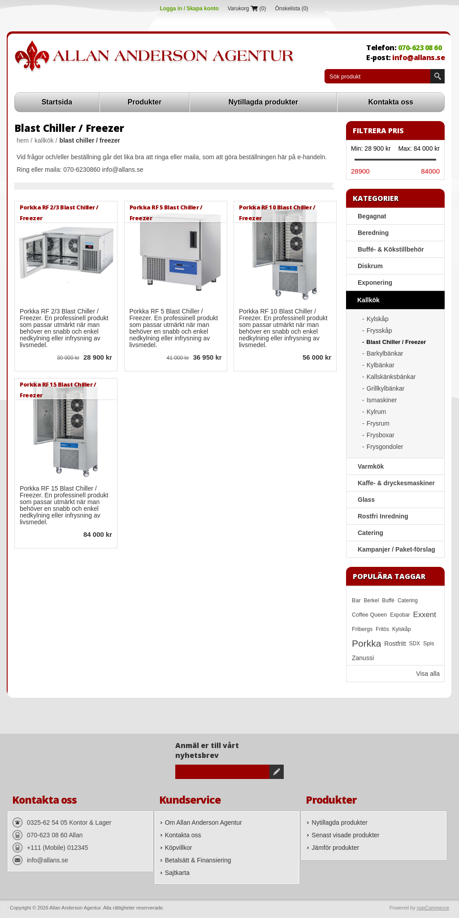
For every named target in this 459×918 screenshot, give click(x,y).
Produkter (145, 102)
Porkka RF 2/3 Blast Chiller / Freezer (59, 212)
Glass (366, 499)
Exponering (375, 282)
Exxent (424, 614)
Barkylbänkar (385, 353)
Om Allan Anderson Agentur (203, 822)
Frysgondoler (385, 446)
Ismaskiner (382, 400)
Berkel (371, 600)
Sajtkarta (177, 872)
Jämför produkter (335, 847)
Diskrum (370, 266)
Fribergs (362, 629)
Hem (23, 140)
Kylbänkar (380, 365)
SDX (414, 643)
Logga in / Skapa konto (189, 8)
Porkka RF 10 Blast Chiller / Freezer (277, 212)
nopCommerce (433, 907)
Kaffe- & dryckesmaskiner (396, 483)
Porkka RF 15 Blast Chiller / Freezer (58, 389)
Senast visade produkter (345, 835)
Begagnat (372, 216)
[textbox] (377, 76)
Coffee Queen (369, 615)
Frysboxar (380, 435)
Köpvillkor (178, 847)
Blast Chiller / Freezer (396, 342)
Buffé (388, 600)
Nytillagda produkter (264, 102)
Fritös (382, 629)
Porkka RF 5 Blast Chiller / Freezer (166, 212)
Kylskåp (378, 318)
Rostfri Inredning (383, 516)
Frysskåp (379, 330)
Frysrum (378, 423)
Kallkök (44, 140)
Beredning (373, 232)
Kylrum (376, 411)
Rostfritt (395, 643)
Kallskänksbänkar (391, 376)
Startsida (57, 102)
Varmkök (371, 466)
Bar (356, 600)
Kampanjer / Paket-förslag (396, 549)
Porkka (366, 643)
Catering (370, 532)
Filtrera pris (378, 130)
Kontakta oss (390, 102)
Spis (428, 643)
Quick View (27, 358)
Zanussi (363, 657)
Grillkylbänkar (386, 388)
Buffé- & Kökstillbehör (391, 249)
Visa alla (428, 673)
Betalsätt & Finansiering (198, 860)
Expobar (400, 615)
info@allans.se (418, 57)
